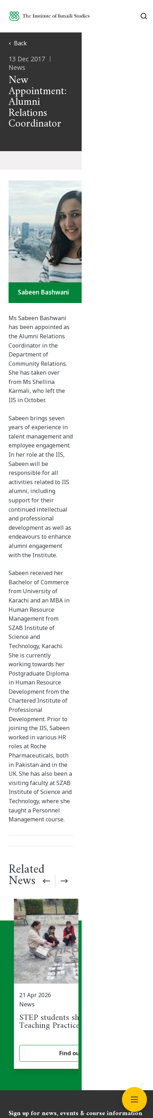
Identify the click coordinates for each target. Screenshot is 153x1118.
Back (18, 43)
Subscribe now (76, 833)
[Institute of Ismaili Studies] (49, 16)
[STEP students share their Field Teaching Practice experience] (79, 686)
